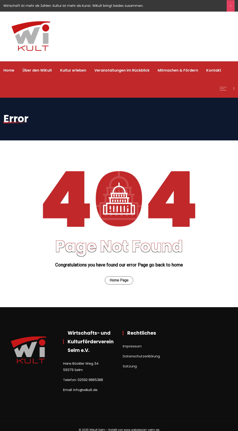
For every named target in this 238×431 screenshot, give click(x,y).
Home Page (119, 280)
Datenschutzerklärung (141, 356)
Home (8, 70)
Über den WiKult (37, 70)
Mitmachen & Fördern (178, 70)
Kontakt (213, 70)
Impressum (132, 346)
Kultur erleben (73, 70)
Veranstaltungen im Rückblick (122, 70)
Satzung (130, 366)
